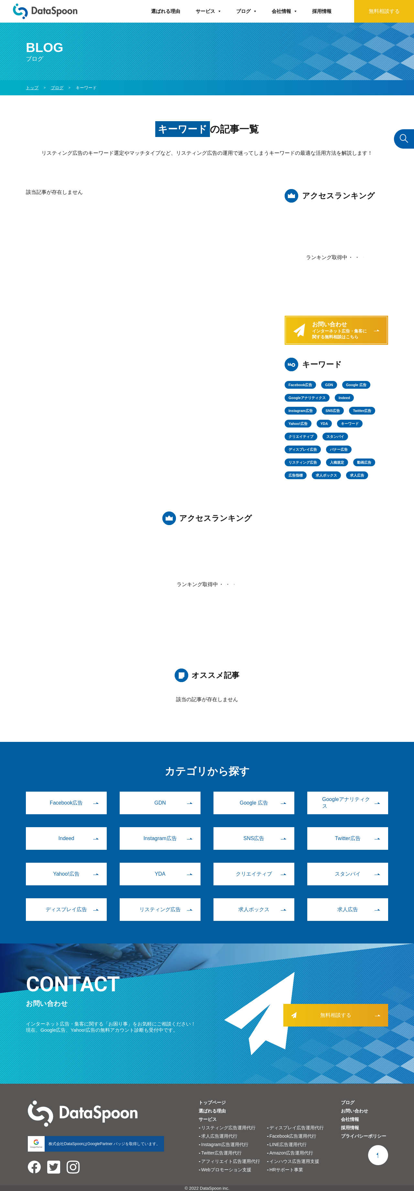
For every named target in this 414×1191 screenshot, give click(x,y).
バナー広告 (339, 449)
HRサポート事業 (286, 1169)
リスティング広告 (303, 462)
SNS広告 (333, 411)
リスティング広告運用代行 (228, 1127)
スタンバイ (335, 436)
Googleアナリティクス (307, 398)
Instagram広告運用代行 (224, 1144)
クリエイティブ (301, 436)
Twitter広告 (362, 411)
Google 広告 (356, 385)
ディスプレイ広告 (303, 449)
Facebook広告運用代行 (292, 1136)
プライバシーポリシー (363, 1136)
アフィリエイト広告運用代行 (230, 1161)
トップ (32, 87)
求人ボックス (326, 475)
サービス (205, 11)
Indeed (344, 398)
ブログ (243, 11)
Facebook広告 (300, 385)
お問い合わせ (354, 1110)
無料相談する (384, 11)
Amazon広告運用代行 (291, 1152)
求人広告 (357, 475)
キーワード (350, 424)
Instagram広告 (301, 411)
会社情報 (281, 11)
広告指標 (296, 475)
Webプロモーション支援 (226, 1169)
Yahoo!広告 (298, 424)
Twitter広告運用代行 (221, 1152)
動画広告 (364, 462)
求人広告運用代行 (219, 1136)
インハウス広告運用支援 (294, 1161)
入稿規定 (337, 462)
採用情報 (322, 11)
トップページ (212, 1102)
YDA (324, 424)
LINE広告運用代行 (288, 1144)
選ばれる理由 (165, 11)
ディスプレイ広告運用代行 (296, 1127)
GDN (329, 385)
